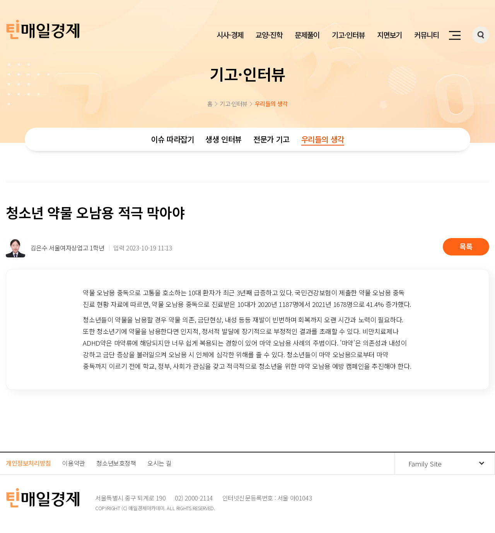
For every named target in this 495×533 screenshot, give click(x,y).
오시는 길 (159, 463)
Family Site (425, 463)
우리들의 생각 (322, 139)
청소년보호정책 (116, 463)
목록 (465, 246)
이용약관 (73, 463)
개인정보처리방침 (28, 463)
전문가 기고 (271, 139)
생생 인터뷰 (223, 139)
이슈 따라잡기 (172, 139)
